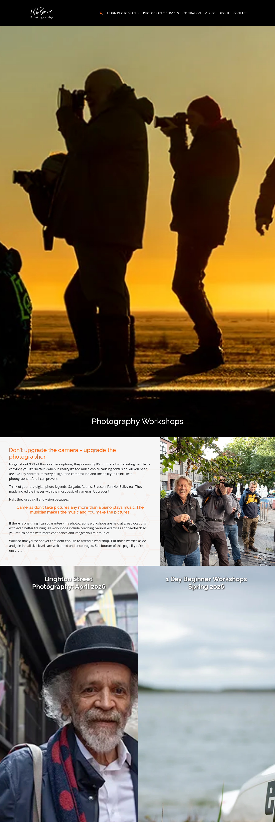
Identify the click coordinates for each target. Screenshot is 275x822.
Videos (210, 13)
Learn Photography (123, 13)
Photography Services (161, 13)
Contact (240, 13)
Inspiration (192, 13)
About (224, 13)
